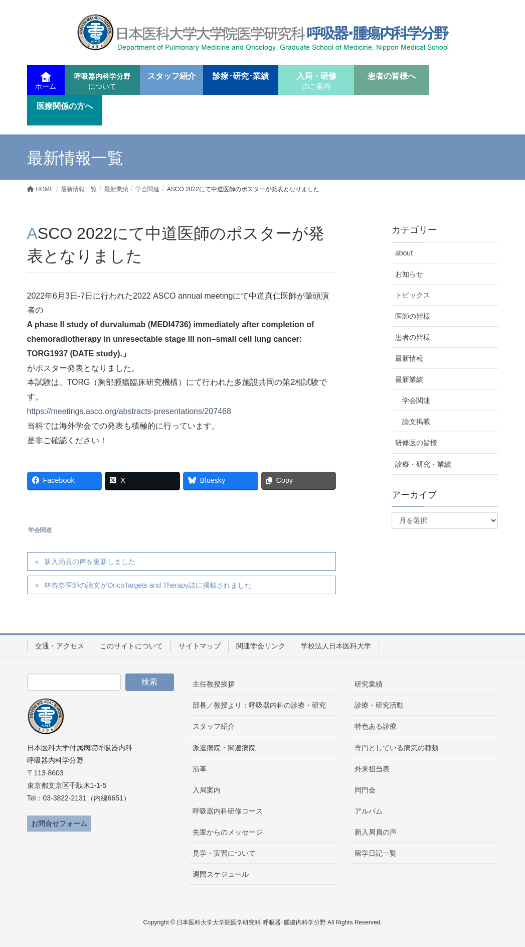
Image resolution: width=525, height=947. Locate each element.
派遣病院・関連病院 (224, 748)
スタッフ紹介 (214, 726)
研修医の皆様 (416, 443)
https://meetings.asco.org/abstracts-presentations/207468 (129, 411)
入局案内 (207, 790)
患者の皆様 (412, 337)
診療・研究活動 (379, 705)
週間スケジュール (221, 874)
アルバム (369, 811)
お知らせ (409, 274)
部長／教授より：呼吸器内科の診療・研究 (259, 705)
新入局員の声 (376, 832)
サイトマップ (200, 646)
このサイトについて (131, 646)
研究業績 (369, 684)
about (404, 253)
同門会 (365, 790)
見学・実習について (224, 853)
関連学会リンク (260, 646)
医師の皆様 (412, 316)
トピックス (412, 295)
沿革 (200, 769)
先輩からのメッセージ (228, 832)
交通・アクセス (59, 646)
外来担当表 (372, 769)
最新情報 (409, 358)
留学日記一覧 (376, 853)
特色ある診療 (376, 726)
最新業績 (409, 379)
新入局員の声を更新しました (89, 562)
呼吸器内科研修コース (228, 811)
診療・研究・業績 (423, 464)
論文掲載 (416, 422)
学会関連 (40, 529)
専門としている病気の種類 (397, 748)
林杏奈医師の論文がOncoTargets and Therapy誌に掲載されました (148, 585)
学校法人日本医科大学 (336, 646)
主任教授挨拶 (214, 684)
